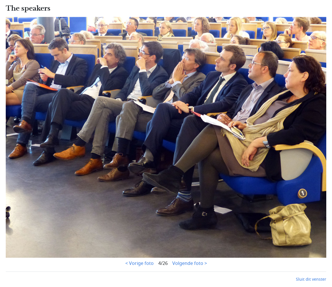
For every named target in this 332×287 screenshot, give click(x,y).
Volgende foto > (189, 263)
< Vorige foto (139, 263)
